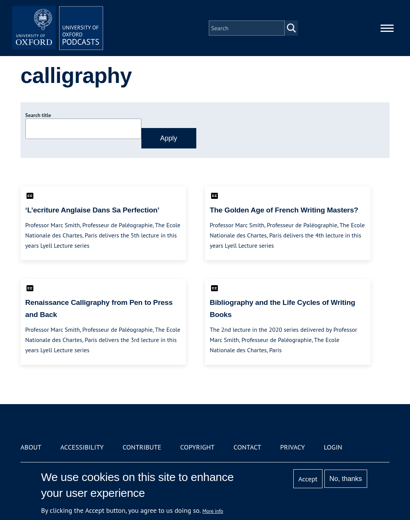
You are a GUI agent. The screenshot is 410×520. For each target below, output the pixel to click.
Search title (38, 115)
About (30, 447)
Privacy (292, 447)
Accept (308, 479)
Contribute (141, 447)
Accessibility (81, 447)
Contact (247, 447)
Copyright (197, 447)
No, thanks (345, 479)
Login (333, 447)
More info (212, 511)
